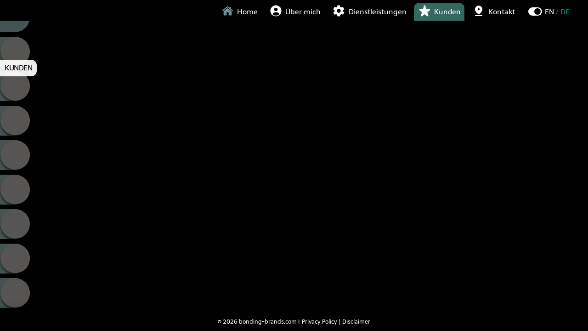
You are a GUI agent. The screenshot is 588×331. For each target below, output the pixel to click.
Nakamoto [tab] (15, 155)
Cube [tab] (15, 86)
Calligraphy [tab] (15, 52)
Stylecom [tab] (15, 190)
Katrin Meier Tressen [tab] (15, 293)
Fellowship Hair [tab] (15, 259)
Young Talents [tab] (15, 224)
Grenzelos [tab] (15, 121)
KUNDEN (18, 67)
